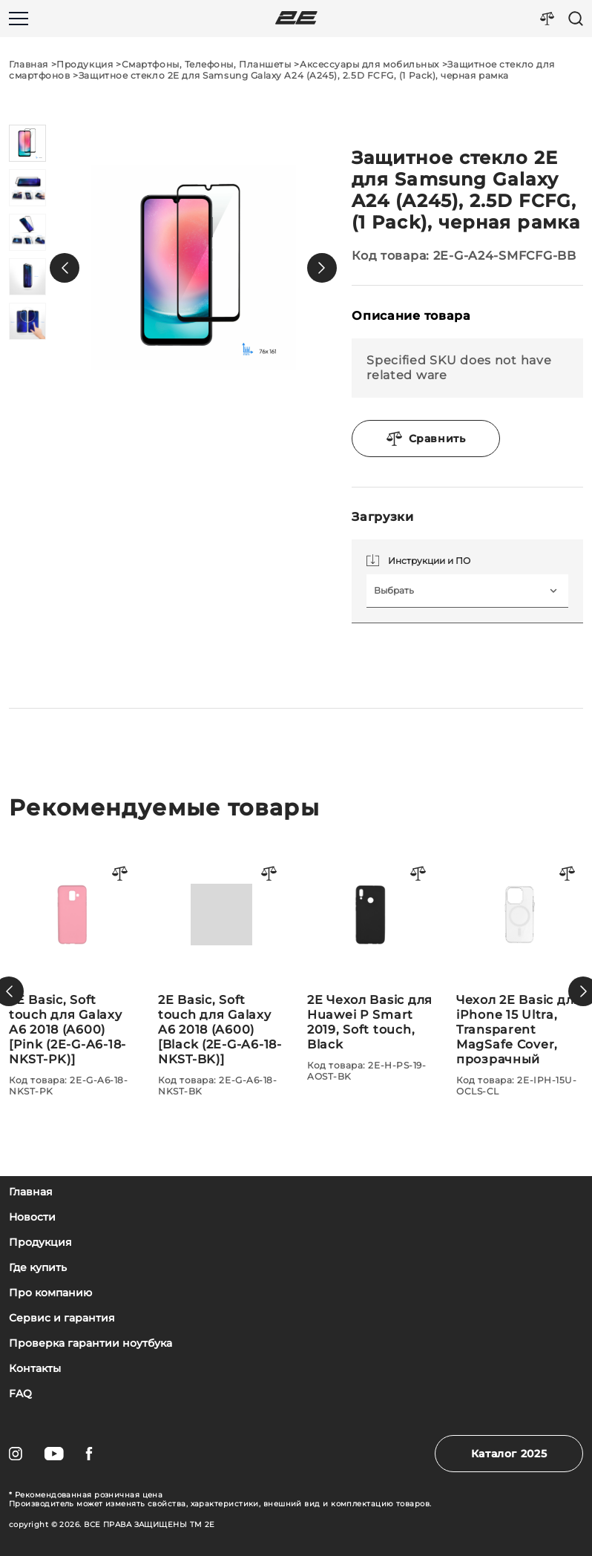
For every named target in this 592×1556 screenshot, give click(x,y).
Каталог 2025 (509, 1453)
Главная (28, 64)
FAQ (20, 1394)
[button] (64, 268)
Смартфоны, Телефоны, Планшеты (207, 64)
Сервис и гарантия (62, 1318)
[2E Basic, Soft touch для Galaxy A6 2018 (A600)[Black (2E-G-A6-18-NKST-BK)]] (370, 974)
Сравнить (426, 438)
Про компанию (50, 1293)
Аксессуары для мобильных (369, 64)
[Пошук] (575, 18)
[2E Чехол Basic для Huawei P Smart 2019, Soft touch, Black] (519, 966)
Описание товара (411, 316)
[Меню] (18, 18)
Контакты (35, 1368)
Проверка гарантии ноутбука (90, 1343)
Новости (32, 1217)
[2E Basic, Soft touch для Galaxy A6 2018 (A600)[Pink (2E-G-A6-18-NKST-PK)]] (221, 974)
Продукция (84, 64)
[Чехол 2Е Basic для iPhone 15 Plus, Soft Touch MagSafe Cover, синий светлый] (72, 991)
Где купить (38, 1267)
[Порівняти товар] (120, 874)
